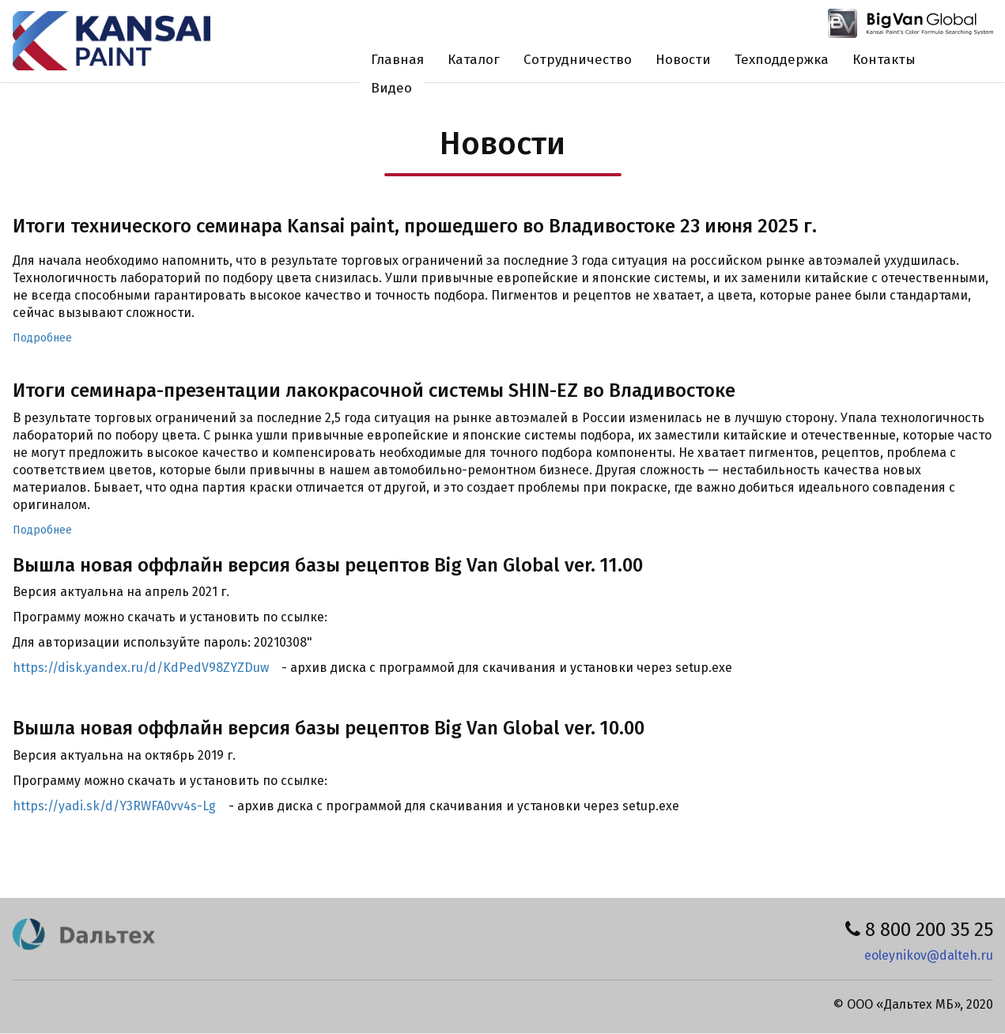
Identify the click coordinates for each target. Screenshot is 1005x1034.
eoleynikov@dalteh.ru (928, 955)
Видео (391, 88)
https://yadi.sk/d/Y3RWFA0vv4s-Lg (114, 805)
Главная (397, 59)
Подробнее (42, 338)
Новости (683, 59)
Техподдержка (782, 59)
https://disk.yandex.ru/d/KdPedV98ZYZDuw (141, 667)
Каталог (474, 59)
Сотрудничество (577, 59)
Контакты (884, 59)
